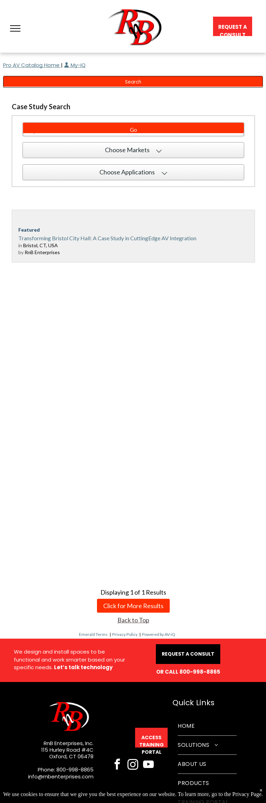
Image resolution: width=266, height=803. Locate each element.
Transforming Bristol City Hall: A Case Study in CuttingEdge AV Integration (107, 238)
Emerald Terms (93, 634)
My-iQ (75, 65)
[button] (15, 28)
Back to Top (133, 620)
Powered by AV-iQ (158, 634)
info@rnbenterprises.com (61, 776)
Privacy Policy (125, 634)
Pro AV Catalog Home (32, 65)
